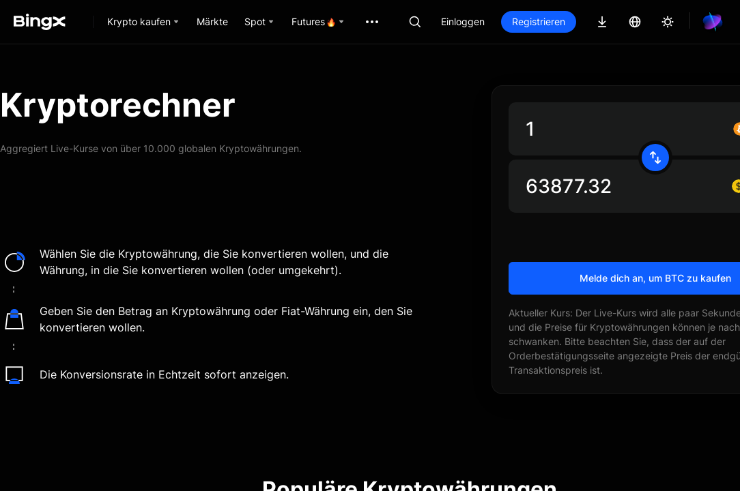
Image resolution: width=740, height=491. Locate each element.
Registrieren (538, 21)
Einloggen (463, 21)
